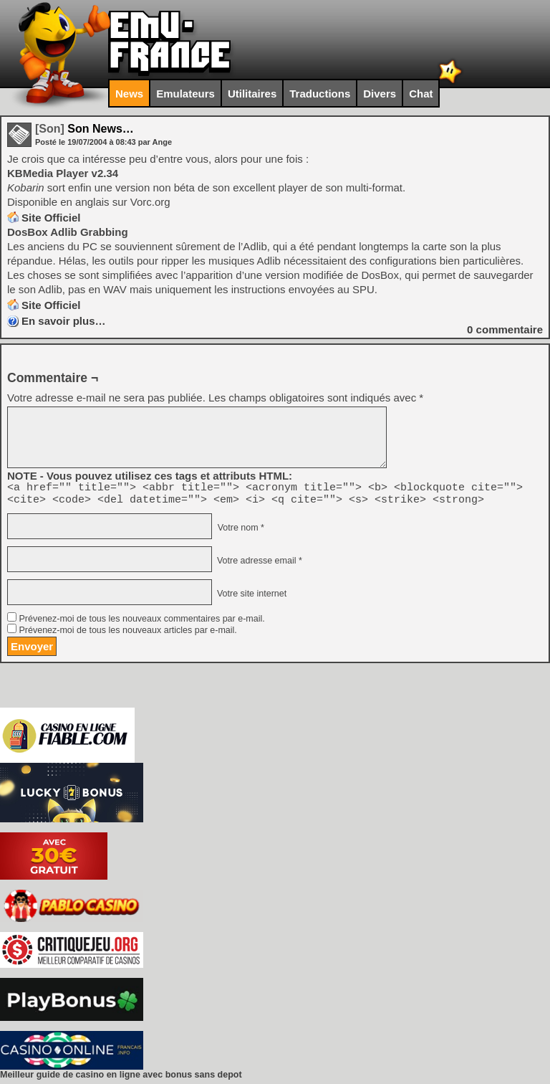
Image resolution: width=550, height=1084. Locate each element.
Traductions (319, 93)
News (129, 93)
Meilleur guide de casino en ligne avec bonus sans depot (121, 1079)
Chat (421, 93)
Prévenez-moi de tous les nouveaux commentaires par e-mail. (141, 623)
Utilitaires (252, 93)
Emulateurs (185, 93)
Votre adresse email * (257, 565)
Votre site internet (250, 598)
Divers (379, 93)
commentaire (505, 329)
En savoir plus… (63, 321)
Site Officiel (51, 217)
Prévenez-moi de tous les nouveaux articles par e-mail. (127, 634)
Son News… (84, 129)
